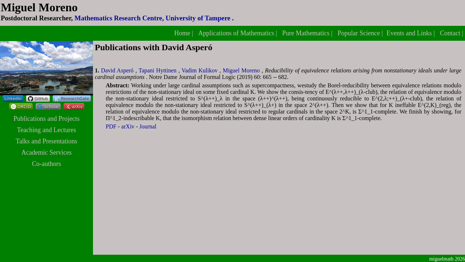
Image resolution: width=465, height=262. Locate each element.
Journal (147, 126)
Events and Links (410, 33)
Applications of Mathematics (237, 33)
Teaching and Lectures (46, 130)
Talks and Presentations (46, 141)
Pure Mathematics (306, 33)
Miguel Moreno (242, 70)
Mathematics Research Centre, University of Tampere (153, 18)
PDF (112, 126)
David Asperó (118, 70)
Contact (451, 33)
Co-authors (46, 163)
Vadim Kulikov (200, 70)
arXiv (128, 126)
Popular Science (359, 33)
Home (183, 33)
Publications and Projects (46, 118)
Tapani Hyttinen (158, 70)
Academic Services (46, 152)
